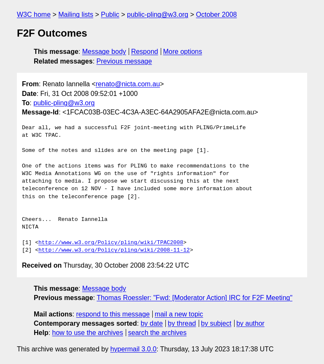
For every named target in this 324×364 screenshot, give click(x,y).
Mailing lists (75, 14)
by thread (182, 323)
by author (250, 323)
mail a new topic (179, 314)
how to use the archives (87, 332)
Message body (104, 51)
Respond (144, 51)
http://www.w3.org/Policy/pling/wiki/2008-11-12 (114, 250)
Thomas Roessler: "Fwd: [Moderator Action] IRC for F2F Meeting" (194, 297)
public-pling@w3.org (157, 14)
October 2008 (216, 14)
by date (151, 323)
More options (182, 51)
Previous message (124, 61)
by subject (216, 323)
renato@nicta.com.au (128, 84)
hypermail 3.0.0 (133, 349)
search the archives (157, 332)
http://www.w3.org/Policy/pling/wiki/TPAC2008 (110, 243)
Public (110, 14)
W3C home (34, 14)
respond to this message (112, 314)
